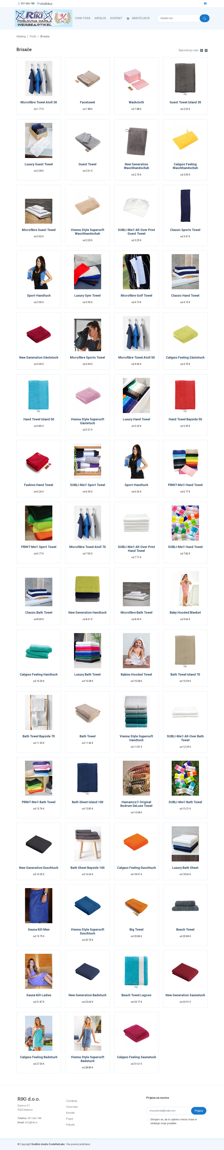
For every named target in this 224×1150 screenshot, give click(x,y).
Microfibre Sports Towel (87, 357)
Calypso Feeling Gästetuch (185, 357)
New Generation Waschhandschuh (136, 166)
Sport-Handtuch (39, 295)
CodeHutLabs (57, 1143)
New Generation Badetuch (87, 995)
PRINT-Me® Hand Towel (185, 484)
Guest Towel (87, 164)
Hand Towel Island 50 (38, 419)
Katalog (100, 18)
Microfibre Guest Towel (39, 229)
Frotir (33, 36)
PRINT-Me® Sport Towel (38, 546)
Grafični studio (39, 1143)
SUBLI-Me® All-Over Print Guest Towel (136, 231)
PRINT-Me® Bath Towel (38, 802)
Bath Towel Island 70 (185, 674)
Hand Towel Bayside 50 (185, 419)
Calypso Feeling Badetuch (38, 1057)
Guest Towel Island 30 (185, 102)
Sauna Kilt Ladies (38, 995)
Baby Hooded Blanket (185, 612)
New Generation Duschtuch (38, 867)
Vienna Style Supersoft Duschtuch (87, 931)
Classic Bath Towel (38, 612)
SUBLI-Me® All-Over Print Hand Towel (136, 548)
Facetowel (87, 102)
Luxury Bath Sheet (185, 867)
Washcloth (136, 102)
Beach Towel (185, 929)
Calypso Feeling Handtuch (39, 674)
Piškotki (70, 1124)
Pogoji (69, 1118)
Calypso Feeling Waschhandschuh (185, 166)
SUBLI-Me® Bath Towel (185, 802)
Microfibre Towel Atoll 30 (38, 102)
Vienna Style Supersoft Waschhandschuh (87, 231)
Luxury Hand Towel (136, 419)
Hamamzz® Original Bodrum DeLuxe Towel (136, 803)
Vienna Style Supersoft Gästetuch (87, 421)
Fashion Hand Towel (38, 484)
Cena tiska (82, 18)
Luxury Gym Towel (87, 295)
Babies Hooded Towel (136, 674)
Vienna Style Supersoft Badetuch (87, 1058)
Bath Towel (88, 736)
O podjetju (71, 1100)
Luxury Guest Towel (39, 164)
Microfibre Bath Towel (136, 612)
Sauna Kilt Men (39, 929)
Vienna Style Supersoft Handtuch (136, 738)
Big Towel (137, 929)
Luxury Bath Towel (87, 674)
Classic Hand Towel (185, 295)
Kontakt (116, 18)
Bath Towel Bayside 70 (39, 736)
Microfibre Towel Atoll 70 (87, 546)
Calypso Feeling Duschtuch (136, 867)
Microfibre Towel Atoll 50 (136, 357)
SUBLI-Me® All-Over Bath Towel (185, 738)
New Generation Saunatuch (185, 995)
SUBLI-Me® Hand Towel (185, 546)
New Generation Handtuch (87, 612)
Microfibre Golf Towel (136, 295)
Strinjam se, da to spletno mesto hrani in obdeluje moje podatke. (173, 1121)
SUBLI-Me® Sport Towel (87, 484)
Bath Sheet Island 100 (87, 802)
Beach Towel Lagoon (136, 995)
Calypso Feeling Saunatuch (136, 1057)
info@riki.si (46, 3)
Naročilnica (141, 18)
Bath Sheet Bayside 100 (87, 867)
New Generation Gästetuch (38, 357)
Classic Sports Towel (185, 229)
